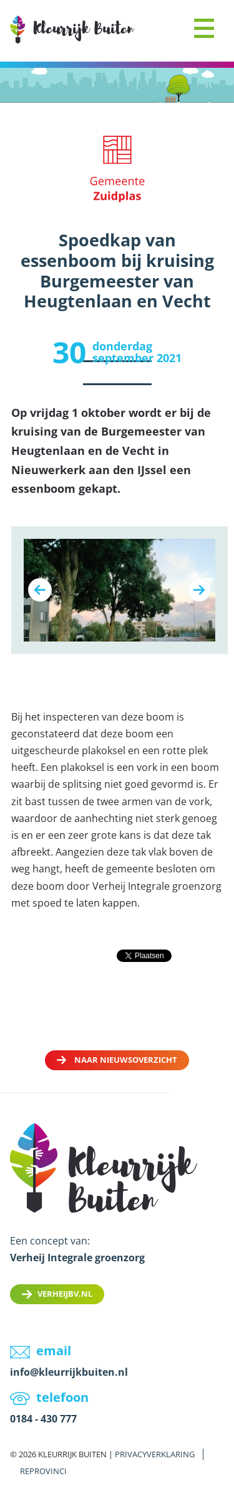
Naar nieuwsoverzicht (125, 1059)
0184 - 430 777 (43, 1419)
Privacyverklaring (155, 1454)
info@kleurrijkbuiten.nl (69, 1372)
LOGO (72, 29)
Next (199, 590)
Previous (40, 590)
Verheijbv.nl (64, 1293)
